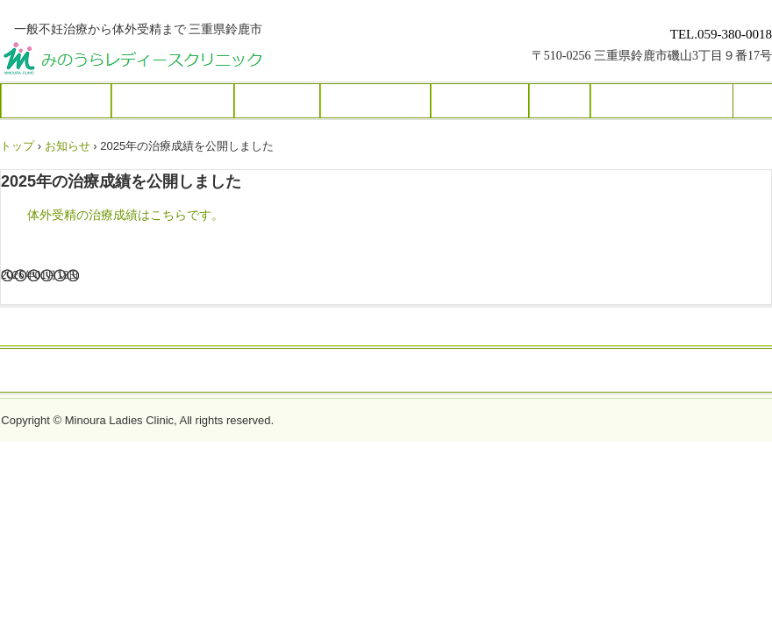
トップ (17, 145)
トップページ (386, 371)
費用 (559, 101)
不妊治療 (277, 101)
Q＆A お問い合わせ (662, 101)
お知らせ (67, 145)
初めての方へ (56, 101)
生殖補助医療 (375, 101)
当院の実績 (480, 101)
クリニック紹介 (173, 101)
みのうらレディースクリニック (198, 61)
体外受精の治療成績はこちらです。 (125, 215)
